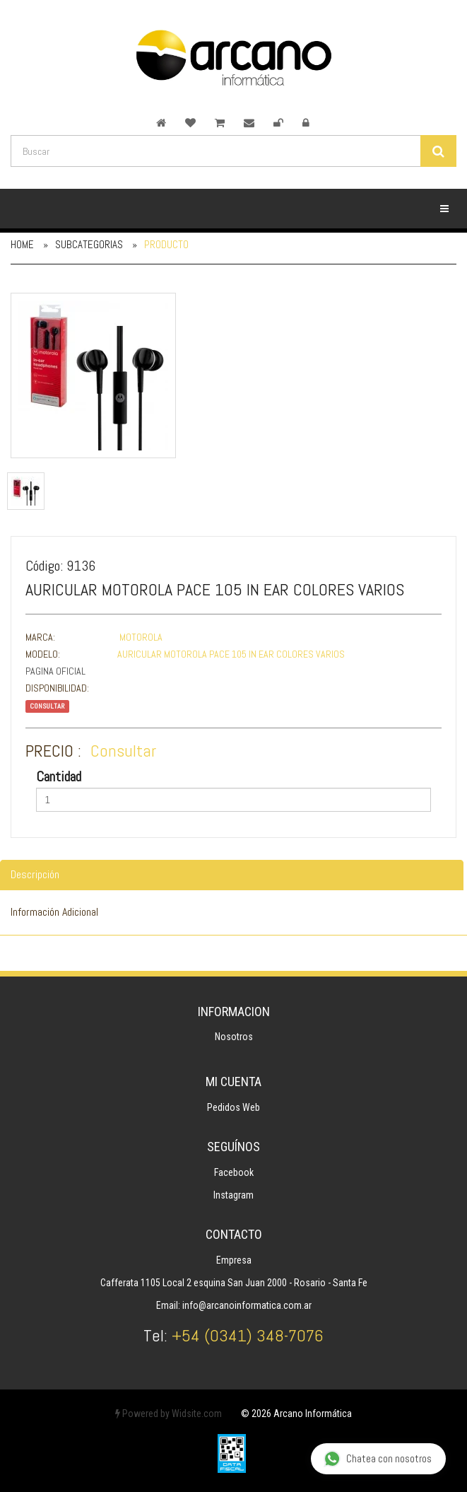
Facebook (234, 1172)
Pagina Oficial (55, 671)
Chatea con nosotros (378, 1459)
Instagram (233, 1195)
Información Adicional (54, 911)
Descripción (35, 874)
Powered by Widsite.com (168, 1413)
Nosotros (234, 1036)
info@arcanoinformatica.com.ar (247, 1305)
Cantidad (58, 776)
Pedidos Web (233, 1107)
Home (22, 244)
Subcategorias (89, 244)
